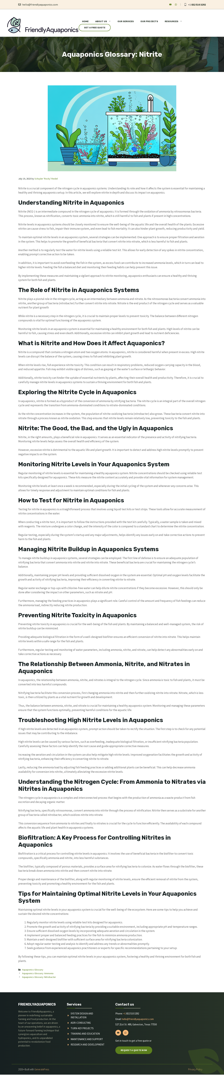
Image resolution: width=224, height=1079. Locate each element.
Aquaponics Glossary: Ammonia (37, 973)
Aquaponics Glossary (32, 969)
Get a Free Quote (94, 27)
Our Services (126, 21)
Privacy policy (195, 1069)
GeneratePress (41, 1069)
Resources (175, 21)
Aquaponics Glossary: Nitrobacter (39, 977)
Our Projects (149, 21)
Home (85, 21)
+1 (124, 1013)
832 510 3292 (198, 4)
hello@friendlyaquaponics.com (40, 4)
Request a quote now (134, 1050)
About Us (104, 21)
